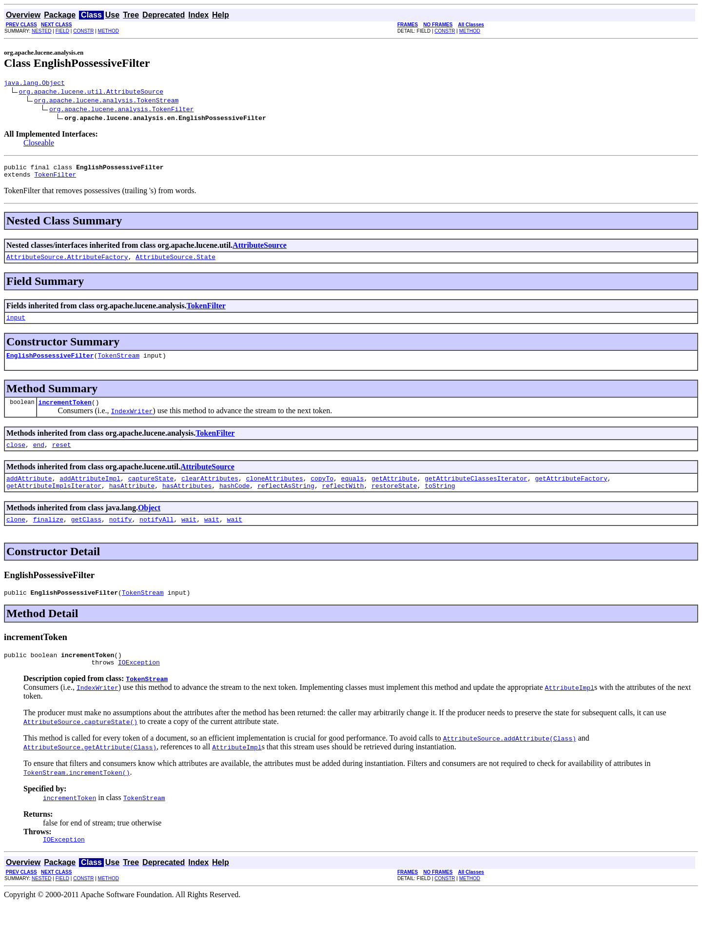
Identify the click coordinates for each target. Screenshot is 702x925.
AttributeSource (260, 249)
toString (440, 500)
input (15, 324)
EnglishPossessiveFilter (50, 364)
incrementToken (65, 412)
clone (15, 535)
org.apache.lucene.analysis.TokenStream (106, 101)
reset (61, 456)
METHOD (108, 31)
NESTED (42, 31)
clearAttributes (209, 491)
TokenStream (118, 364)
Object (149, 522)
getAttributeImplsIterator (53, 500)
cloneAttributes (274, 491)
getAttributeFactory (571, 491)
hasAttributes (187, 500)
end (38, 456)
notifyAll (156, 535)
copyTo (322, 491)
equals (352, 491)
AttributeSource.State (175, 262)
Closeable (38, 144)
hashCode (234, 500)
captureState (151, 491)
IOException (139, 682)
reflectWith (343, 500)
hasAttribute (132, 500)
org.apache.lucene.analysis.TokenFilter (121, 110)
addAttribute (29, 491)
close (15, 456)
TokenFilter (55, 178)
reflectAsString (285, 500)
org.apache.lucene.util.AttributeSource (91, 92)
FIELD (62, 31)
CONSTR (83, 31)
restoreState (394, 500)
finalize (48, 535)
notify (120, 535)
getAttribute (394, 491)
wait (188, 535)
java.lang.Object (34, 84)
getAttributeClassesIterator (476, 491)
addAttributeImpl (89, 491)
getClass (86, 535)
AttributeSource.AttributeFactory (67, 262)
